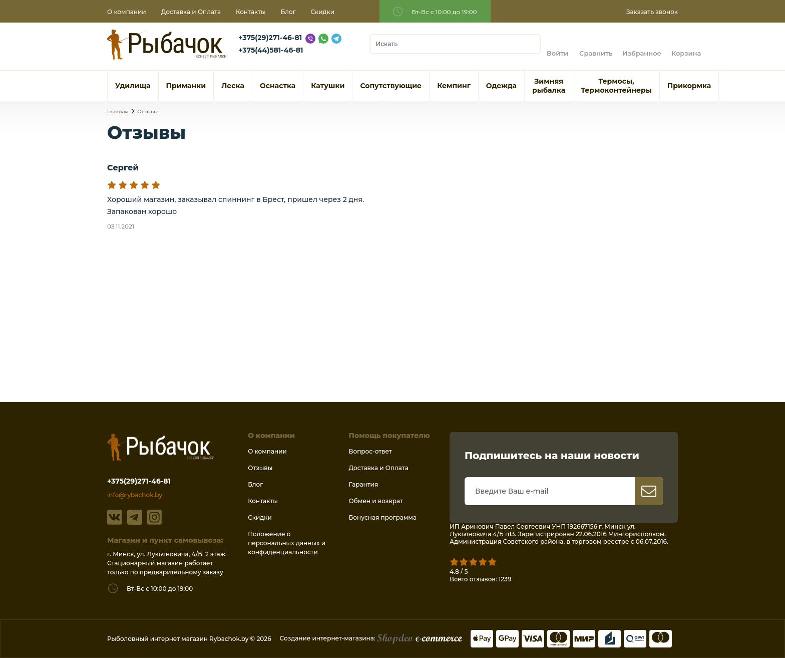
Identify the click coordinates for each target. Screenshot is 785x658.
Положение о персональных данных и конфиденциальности (286, 543)
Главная (117, 111)
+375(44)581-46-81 (270, 50)
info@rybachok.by (134, 495)
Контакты (251, 12)
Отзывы (147, 111)
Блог (288, 12)
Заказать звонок (652, 12)
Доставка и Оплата (191, 12)
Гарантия (363, 484)
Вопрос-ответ (370, 451)
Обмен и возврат (376, 501)
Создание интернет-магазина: (371, 638)
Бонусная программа (383, 517)
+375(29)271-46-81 (270, 37)
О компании (126, 12)
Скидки (323, 12)
